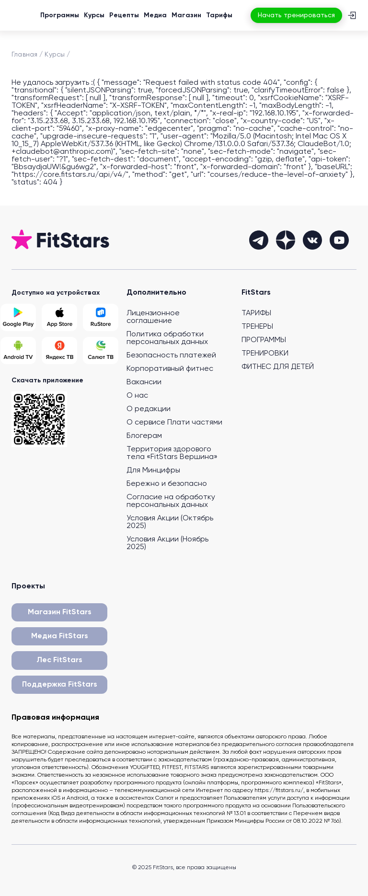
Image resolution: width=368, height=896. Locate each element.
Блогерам (144, 436)
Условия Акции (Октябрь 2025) (169, 522)
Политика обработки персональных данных (167, 338)
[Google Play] (18, 317)
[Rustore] (100, 317)
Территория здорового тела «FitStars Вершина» (172, 453)
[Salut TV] (100, 350)
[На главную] (25, 15)
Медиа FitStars (59, 636)
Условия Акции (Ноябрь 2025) (167, 543)
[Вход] (351, 15)
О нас (137, 396)
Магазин (186, 15)
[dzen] (285, 240)
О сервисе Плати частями (174, 422)
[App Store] (59, 317)
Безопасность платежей (171, 355)
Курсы (94, 15)
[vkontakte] (312, 240)
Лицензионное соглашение (153, 317)
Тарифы (219, 15)
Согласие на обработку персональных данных (170, 501)
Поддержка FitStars (59, 685)
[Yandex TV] (59, 350)
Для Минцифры (153, 470)
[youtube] (339, 240)
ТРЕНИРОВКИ (265, 353)
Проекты (28, 586)
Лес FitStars (59, 660)
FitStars (256, 293)
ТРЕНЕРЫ (257, 327)
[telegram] (258, 240)
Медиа (155, 15)
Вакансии (143, 382)
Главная (24, 54)
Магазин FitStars (60, 612)
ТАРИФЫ (256, 313)
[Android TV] (18, 350)
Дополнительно (156, 293)
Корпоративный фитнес (169, 369)
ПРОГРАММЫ (264, 340)
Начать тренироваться (296, 15)
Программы (59, 15)
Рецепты (124, 15)
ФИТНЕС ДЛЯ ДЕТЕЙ (278, 367)
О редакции (148, 409)
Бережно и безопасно (166, 484)
